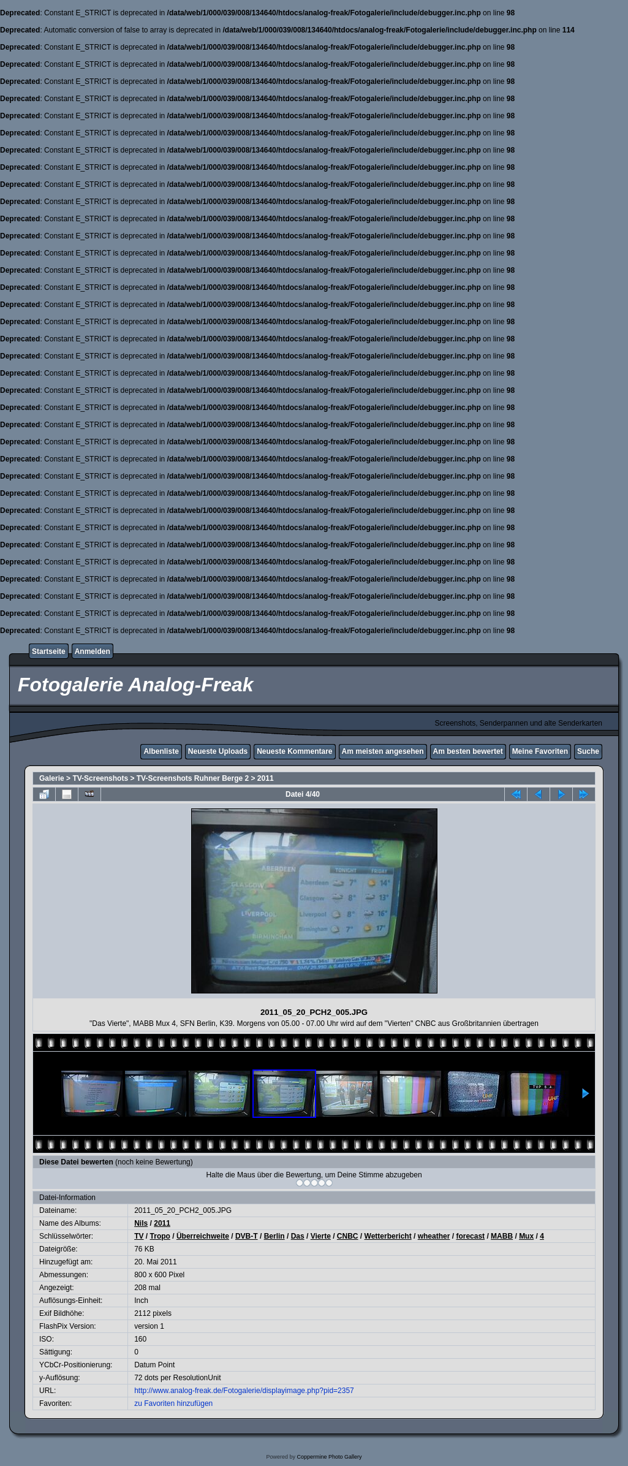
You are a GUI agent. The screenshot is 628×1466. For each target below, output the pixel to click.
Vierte (321, 1236)
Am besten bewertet (468, 751)
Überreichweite (202, 1236)
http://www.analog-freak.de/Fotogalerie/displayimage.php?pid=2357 (244, 1390)
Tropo (160, 1236)
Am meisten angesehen (383, 751)
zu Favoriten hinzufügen (173, 1403)
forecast (470, 1236)
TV (138, 1236)
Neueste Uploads (218, 751)
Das (298, 1236)
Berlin (274, 1236)
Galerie (51, 778)
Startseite (49, 651)
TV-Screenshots (100, 778)
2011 (265, 778)
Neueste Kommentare (294, 751)
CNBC (347, 1236)
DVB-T (246, 1236)
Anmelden (92, 651)
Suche (588, 751)
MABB (502, 1236)
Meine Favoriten (540, 751)
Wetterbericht (388, 1236)
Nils (141, 1223)
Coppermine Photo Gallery (329, 1457)
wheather (434, 1236)
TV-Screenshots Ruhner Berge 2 (193, 778)
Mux (526, 1236)
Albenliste (160, 751)
